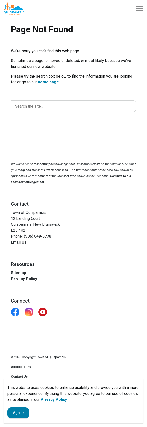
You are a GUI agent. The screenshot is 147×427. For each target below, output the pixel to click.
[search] (73, 106)
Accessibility (21, 367)
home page (48, 82)
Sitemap (18, 272)
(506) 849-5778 (37, 236)
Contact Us (19, 376)
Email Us (19, 242)
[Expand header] (139, 8)
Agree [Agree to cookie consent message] (18, 419)
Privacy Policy (54, 405)
